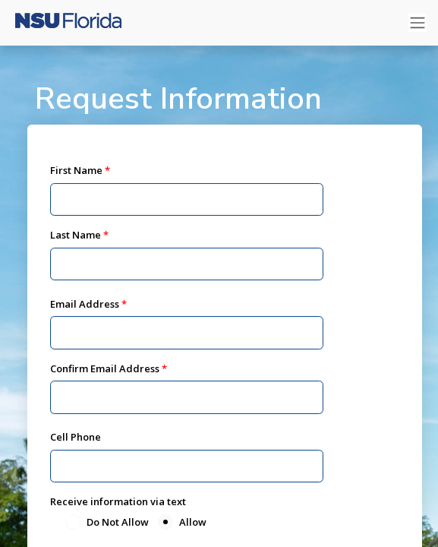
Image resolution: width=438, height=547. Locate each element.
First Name (76, 170)
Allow (192, 522)
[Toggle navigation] (417, 23)
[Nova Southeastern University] (68, 23)
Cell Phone (75, 437)
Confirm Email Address (104, 368)
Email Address (84, 304)
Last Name (75, 235)
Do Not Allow (118, 522)
